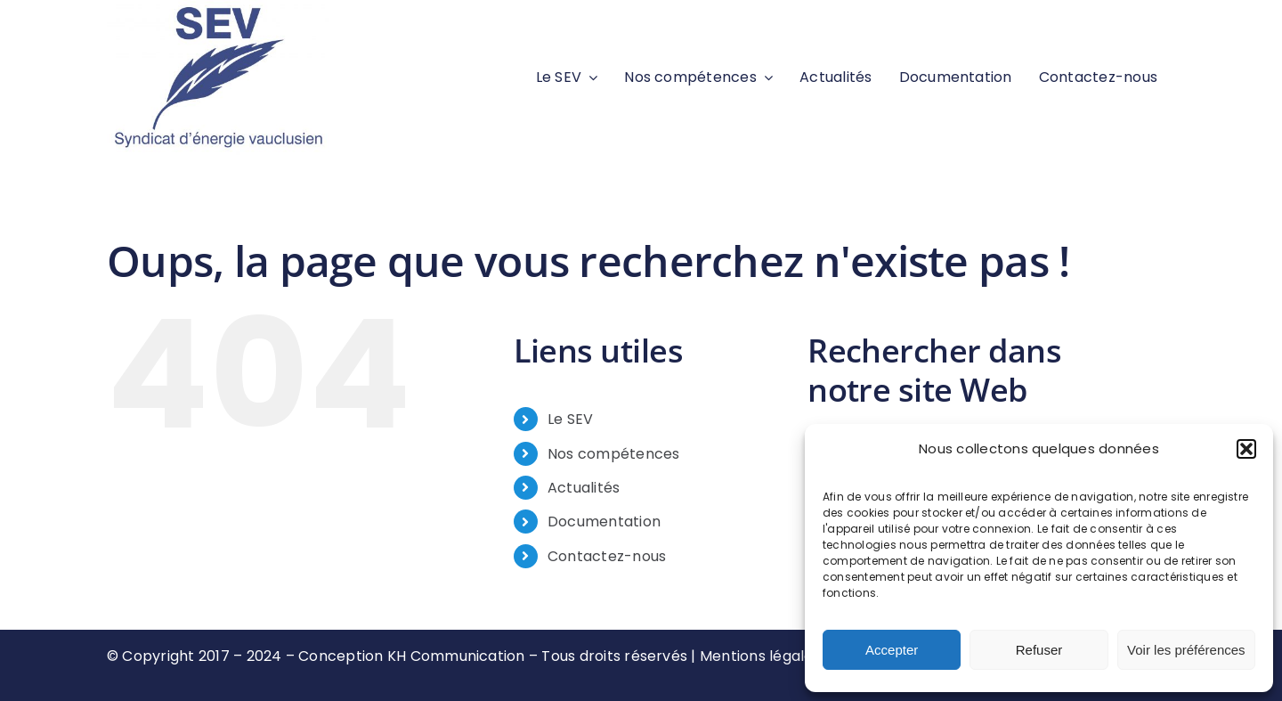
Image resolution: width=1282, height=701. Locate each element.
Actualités (584, 487)
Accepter (891, 649)
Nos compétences (614, 454)
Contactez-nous (607, 556)
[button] (1246, 449)
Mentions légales (760, 656)
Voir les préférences (1186, 649)
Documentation (604, 521)
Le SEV (570, 419)
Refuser (1039, 649)
